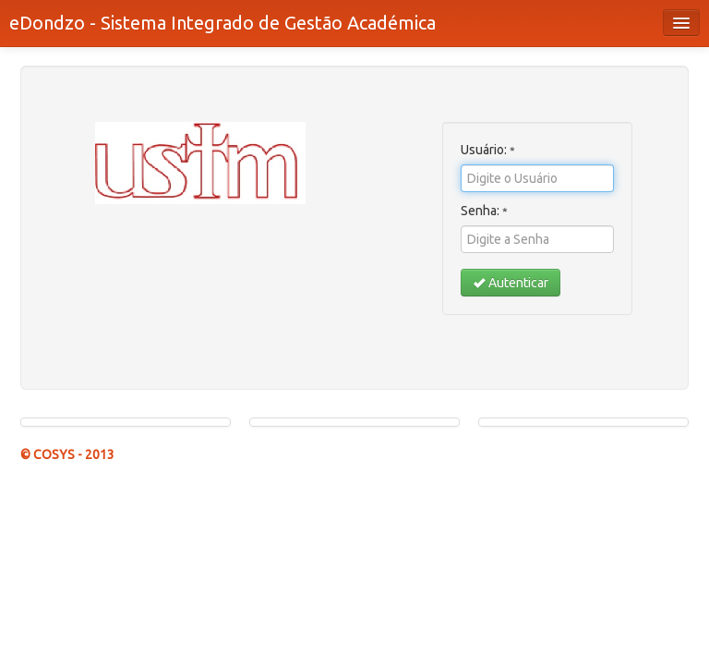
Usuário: (488, 149)
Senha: (484, 210)
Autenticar (510, 282)
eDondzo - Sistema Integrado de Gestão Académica (222, 22)
